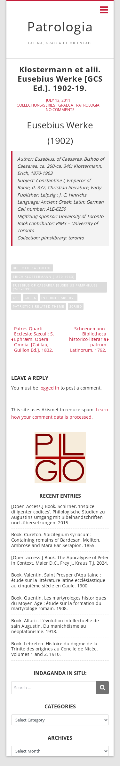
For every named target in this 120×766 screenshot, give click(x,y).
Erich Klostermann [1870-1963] (44, 276)
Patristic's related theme (38, 306)
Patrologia (60, 26)
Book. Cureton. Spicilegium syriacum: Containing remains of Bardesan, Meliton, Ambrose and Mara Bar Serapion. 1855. (55, 539)
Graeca (65, 105)
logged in (49, 388)
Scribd (75, 306)
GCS (16, 297)
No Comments (60, 110)
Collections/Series (36, 105)
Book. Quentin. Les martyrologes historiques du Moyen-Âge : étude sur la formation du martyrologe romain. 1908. (58, 603)
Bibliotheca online (32, 268)
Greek (30, 297)
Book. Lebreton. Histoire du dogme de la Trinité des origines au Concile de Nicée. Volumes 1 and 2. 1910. (54, 649)
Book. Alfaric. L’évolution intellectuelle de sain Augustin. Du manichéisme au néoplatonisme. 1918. (55, 625)
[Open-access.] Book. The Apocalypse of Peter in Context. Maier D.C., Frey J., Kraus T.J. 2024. (60, 560)
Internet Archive (58, 297)
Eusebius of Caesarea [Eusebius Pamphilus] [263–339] (55, 287)
